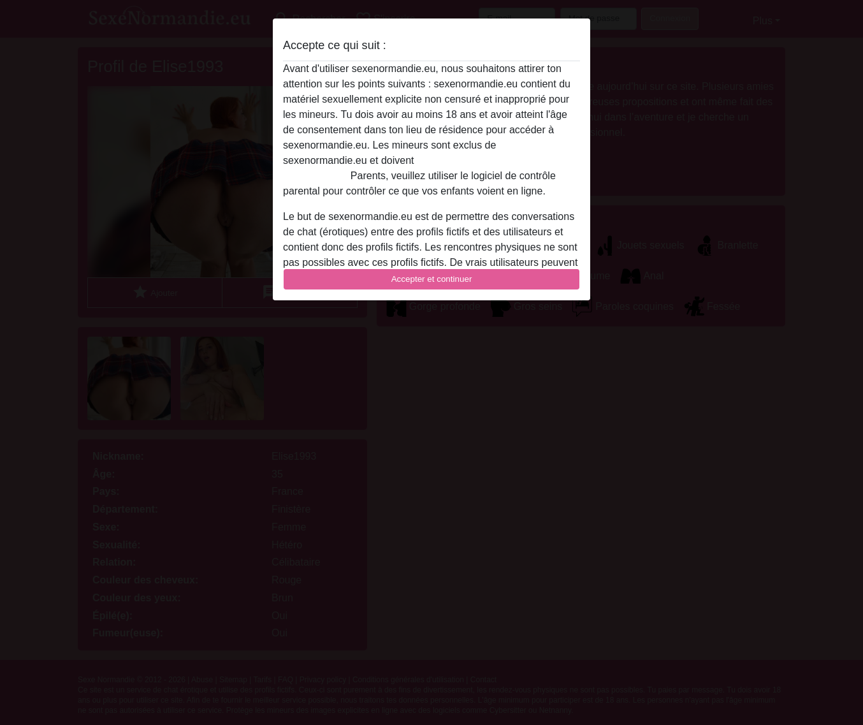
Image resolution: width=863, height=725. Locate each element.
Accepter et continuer (431, 279)
